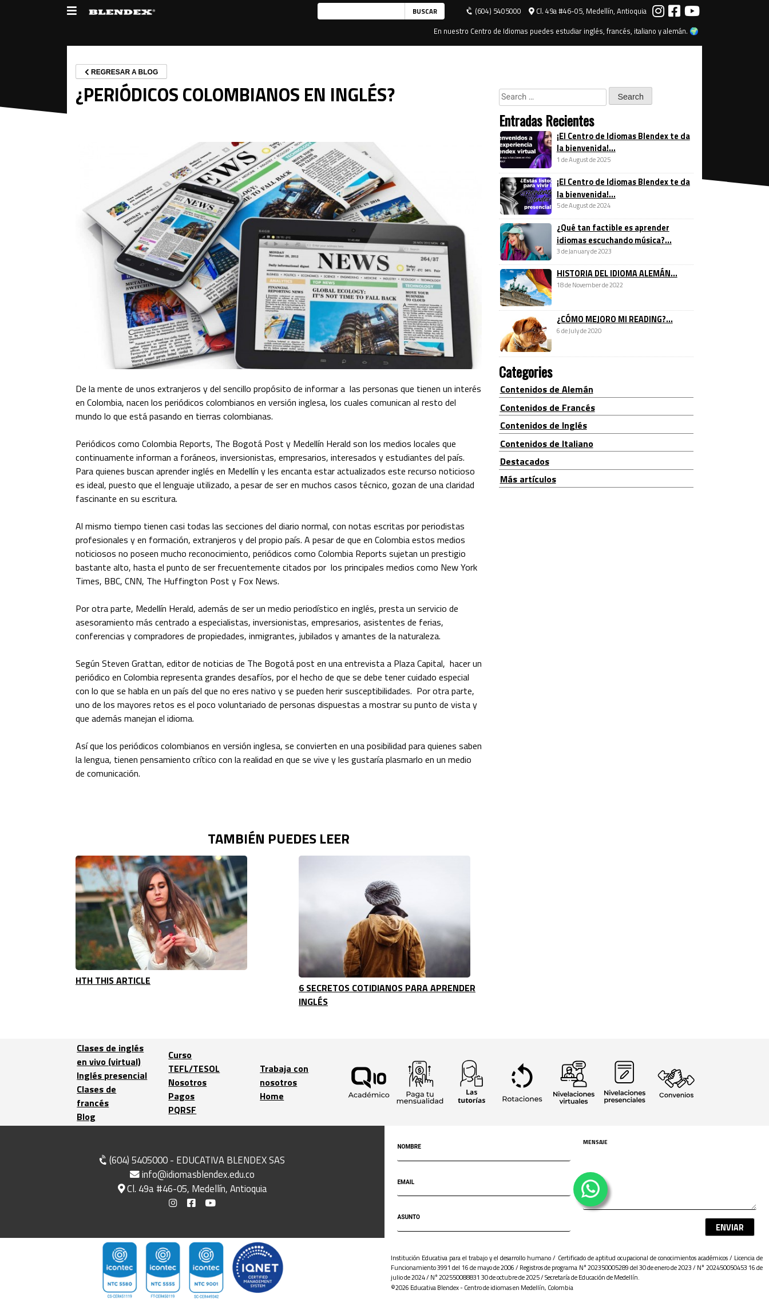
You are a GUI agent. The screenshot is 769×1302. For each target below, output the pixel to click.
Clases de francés (96, 1096)
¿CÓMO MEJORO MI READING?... (615, 319)
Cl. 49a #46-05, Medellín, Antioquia (588, 11)
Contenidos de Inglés (543, 425)
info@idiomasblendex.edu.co (192, 1174)
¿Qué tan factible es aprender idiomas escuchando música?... (614, 234)
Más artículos (528, 479)
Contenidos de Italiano (546, 443)
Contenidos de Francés (547, 407)
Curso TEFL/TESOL (194, 1061)
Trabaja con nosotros (284, 1075)
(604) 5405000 (493, 11)
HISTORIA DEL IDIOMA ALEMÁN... (617, 273)
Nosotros (187, 1082)
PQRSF (182, 1110)
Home (272, 1096)
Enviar (730, 1227)
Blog (86, 1116)
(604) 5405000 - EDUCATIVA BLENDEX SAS (190, 1160)
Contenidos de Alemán (546, 389)
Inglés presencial (112, 1075)
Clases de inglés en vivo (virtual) (110, 1054)
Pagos (181, 1096)
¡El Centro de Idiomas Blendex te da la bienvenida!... (623, 142)
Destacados (524, 461)
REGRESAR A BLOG (121, 72)
